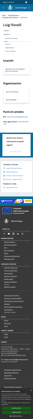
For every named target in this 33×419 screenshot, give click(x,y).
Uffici (5, 248)
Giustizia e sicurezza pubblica (12, 298)
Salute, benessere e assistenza (13, 307)
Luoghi (6, 334)
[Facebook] (4, 233)
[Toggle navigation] (3, 8)
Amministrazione (13, 15)
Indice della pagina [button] (11, 38)
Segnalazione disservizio (11, 373)
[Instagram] (13, 233)
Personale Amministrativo (12, 256)
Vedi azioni (8, 34)
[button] (16, 416)
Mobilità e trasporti (9, 287)
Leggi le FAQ (7, 375)
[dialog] (16, 404)
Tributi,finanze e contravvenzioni (14, 301)
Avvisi (6, 326)
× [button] (31, 390)
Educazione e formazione (11, 295)
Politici (6, 253)
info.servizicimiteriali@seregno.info (17, 117)
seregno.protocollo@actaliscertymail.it (16, 359)
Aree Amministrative (10, 245)
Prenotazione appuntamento (12, 370)
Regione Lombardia (8, 2)
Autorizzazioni (8, 310)
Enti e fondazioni (9, 250)
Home (4, 15)
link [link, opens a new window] (7, 404)
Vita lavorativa (8, 273)
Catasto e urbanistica (10, 282)
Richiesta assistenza (10, 378)
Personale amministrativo (10, 17)
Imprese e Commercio (10, 276)
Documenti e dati (9, 259)
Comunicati (7, 323)
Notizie (6, 320)
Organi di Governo (9, 242)
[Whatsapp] (22, 233)
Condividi (7, 31)
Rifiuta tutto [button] (16, 412)
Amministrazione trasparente (13, 387)
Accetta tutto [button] (16, 408)
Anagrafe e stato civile (10, 268)
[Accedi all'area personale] (26, 2)
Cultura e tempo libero (10, 270)
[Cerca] (29, 8)
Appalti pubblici (8, 279)
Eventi (6, 337)
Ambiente (7, 304)
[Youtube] (9, 233)
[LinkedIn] (18, 233)
